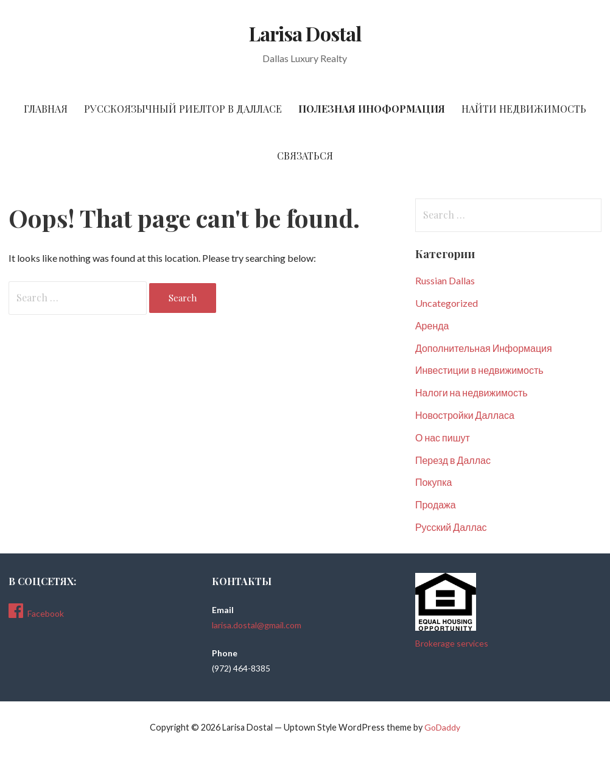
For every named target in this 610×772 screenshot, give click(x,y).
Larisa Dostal (305, 33)
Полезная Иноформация (371, 108)
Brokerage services (451, 643)
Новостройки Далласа (464, 415)
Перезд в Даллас (453, 460)
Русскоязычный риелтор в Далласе (183, 108)
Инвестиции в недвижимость (479, 370)
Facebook (36, 610)
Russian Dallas (445, 280)
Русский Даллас (451, 527)
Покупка (433, 482)
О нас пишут (442, 437)
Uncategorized (446, 303)
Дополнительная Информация (483, 348)
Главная (46, 108)
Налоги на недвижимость (471, 392)
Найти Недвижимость (523, 108)
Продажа (435, 504)
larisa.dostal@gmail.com (256, 625)
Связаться (305, 155)
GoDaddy (442, 727)
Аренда (432, 325)
